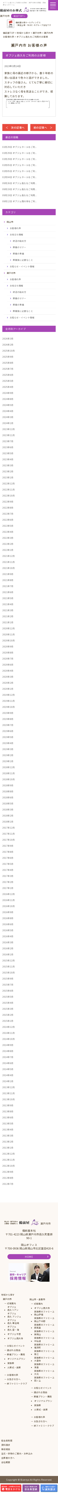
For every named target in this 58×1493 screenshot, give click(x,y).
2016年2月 (7, 948)
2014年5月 (7, 1069)
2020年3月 (7, 676)
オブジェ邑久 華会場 (13, 1322)
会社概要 (5, 1462)
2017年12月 (8, 827)
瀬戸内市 (7, 1299)
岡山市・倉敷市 (37, 1299)
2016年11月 (8, 900)
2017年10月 (8, 839)
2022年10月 (8, 495)
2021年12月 (8, 555)
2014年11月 (8, 1032)
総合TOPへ (19, 15)
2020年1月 (7, 688)
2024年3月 (7, 417)
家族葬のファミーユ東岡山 (44, 1333)
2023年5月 (7, 453)
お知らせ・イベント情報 (22, 266)
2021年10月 (8, 568)
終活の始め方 (19, 240)
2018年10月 (8, 779)
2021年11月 (8, 562)
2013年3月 (7, 1135)
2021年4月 (7, 604)
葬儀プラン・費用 (16, 1354)
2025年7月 (7, 368)
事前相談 (5, 1449)
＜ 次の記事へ (15, 127)
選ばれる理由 (13, 1350)
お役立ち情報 (16, 234)
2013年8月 (7, 1111)
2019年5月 (7, 737)
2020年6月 (7, 664)
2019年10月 (8, 706)
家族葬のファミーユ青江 (44, 1353)
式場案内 (11, 1303)
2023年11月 (8, 435)
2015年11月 (8, 966)
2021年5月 (7, 598)
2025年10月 (8, 350)
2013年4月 (7, 1129)
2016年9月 (7, 912)
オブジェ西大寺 (15, 1338)
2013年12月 (8, 1087)
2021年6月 (7, 592)
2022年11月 (8, 489)
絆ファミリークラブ (17, 1383)
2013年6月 (7, 1117)
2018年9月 (7, 785)
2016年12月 (8, 894)
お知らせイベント (16, 1345)
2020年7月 (7, 658)
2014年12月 (8, 1026)
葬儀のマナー (19, 247)
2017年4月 (7, 869)
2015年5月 (7, 996)
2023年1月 (7, 477)
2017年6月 (7, 857)
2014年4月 (7, 1075)
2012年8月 (7, 1177)
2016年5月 (7, 930)
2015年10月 (8, 972)
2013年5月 (7, 1123)
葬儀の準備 (18, 253)
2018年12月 (8, 767)
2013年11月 (8, 1093)
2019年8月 (7, 718)
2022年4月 (7, 531)
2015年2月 (7, 1014)
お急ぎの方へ (13, 1379)
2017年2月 (7, 882)
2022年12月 (8, 483)
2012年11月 (8, 1159)
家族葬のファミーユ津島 (44, 1366)
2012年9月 (7, 1171)
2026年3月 (7, 338)
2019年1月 (7, 761)
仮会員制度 (7, 1440)
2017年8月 (7, 851)
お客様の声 (15, 228)
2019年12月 (8, 694)
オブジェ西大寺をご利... (19, 201)
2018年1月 (7, 821)
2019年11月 (8, 700)
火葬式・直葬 (14, 1367)
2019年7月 (7, 725)
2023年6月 (7, 447)
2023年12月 (8, 429)
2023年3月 (7, 465)
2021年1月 (7, 622)
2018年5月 (7, 803)
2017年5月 (7, 863)
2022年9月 (7, 501)
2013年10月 (8, 1099)
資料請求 (5, 1444)
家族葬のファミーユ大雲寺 (44, 1359)
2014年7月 (7, 1057)
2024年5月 (7, 405)
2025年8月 (7, 362)
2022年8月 (7, 507)
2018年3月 (7, 809)
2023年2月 (7, 471)
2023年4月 (7, 459)
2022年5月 (7, 525)
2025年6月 (7, 374)
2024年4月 (7, 411)
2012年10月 (8, 1165)
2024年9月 (7, 392)
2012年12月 (8, 1153)
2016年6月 (7, 924)
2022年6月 (7, 519)
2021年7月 (7, 586)
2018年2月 (7, 815)
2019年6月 (7, 731)
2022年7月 (7, 513)
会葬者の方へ (8, 1457)
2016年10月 (8, 906)
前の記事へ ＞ (43, 127)
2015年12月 (8, 960)
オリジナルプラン (16, 1358)
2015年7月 (7, 984)
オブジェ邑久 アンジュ (14, 1315)
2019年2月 (7, 755)
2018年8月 (7, 791)
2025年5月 (7, 380)
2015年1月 (7, 1020)
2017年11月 (8, 833)
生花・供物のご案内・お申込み (17, 1453)
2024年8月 (7, 398)
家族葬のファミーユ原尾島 (44, 1326)
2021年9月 (7, 574)
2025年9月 (7, 356)
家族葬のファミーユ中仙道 (44, 1339)
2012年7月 (7, 1183)
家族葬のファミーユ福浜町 (44, 1346)
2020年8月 (7, 652)
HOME (29, 1256)
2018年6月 (7, 797)
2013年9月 (7, 1105)
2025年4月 (7, 386)
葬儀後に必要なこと (23, 259)
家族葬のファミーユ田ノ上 (44, 1379)
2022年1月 (7, 549)
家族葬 (10, 1363)
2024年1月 (7, 423)
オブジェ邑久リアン (13, 1309)
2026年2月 (7, 344)
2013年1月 (7, 1147)
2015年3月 (7, 1008)
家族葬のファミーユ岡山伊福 (44, 1313)
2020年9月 (7, 646)
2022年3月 (7, 537)
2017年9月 (7, 845)
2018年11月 (8, 773)
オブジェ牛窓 (14, 1334)
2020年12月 (8, 628)
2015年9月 (7, 978)
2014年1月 (7, 1081)
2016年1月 (7, 954)
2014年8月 (7, 1051)
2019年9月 (7, 712)
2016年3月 (7, 942)
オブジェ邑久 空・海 (13, 1328)
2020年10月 (8, 640)
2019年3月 (7, 749)
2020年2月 (7, 682)
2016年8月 (7, 918)
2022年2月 (7, 543)
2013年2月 (7, 1141)
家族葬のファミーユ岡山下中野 (44, 1320)
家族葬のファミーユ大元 (44, 1372)
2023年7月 (7, 441)
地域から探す (8, 1294)
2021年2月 (7, 616)
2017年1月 (7, 888)
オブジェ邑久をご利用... (19, 183)
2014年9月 (7, 1045)
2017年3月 (7, 875)
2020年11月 (8, 634)
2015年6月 (7, 990)
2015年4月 (7, 1002)
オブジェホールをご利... (19, 146)
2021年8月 (7, 580)
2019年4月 (7, 743)
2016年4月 (7, 936)
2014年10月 (8, 1038)
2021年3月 (7, 610)
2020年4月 (7, 670)
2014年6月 (7, 1063)
